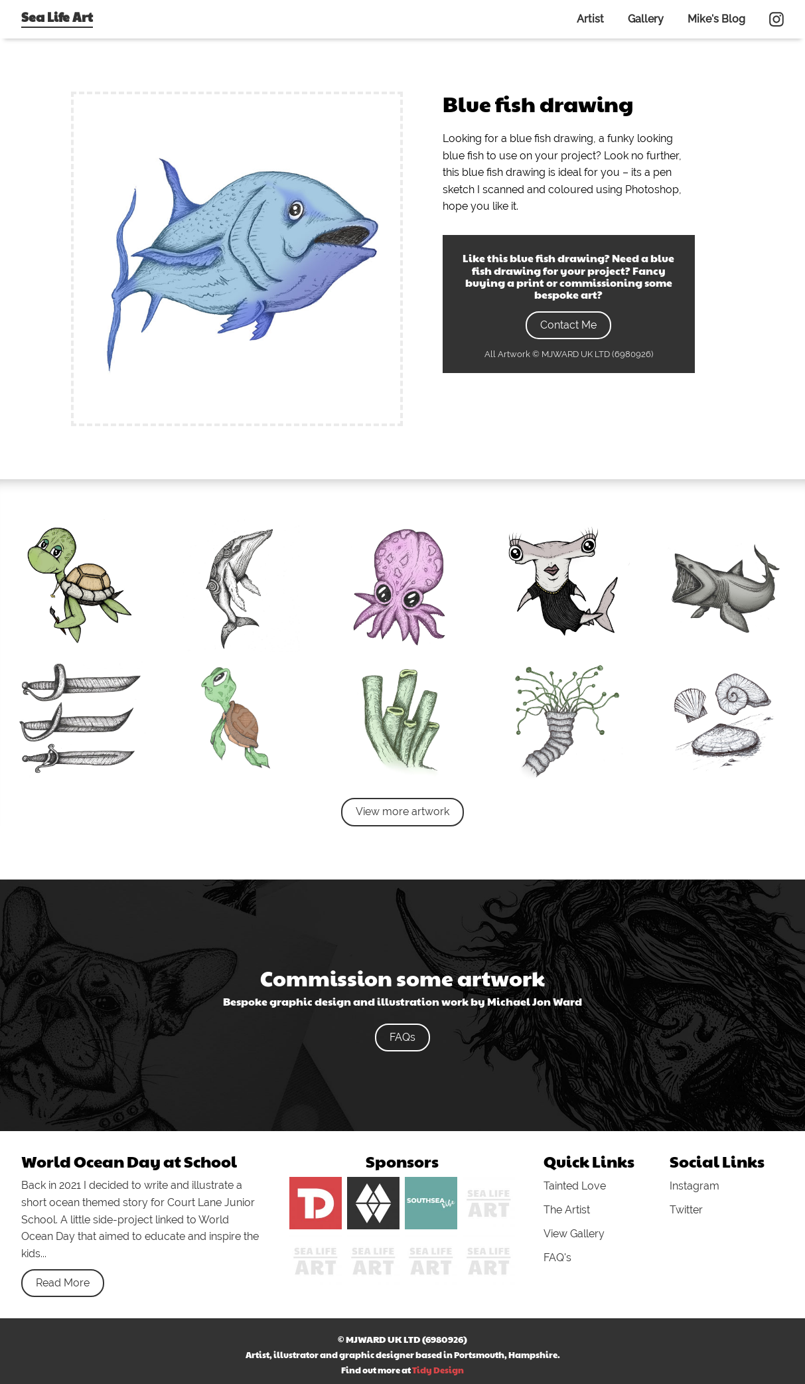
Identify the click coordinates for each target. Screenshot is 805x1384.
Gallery (646, 19)
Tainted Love (575, 1186)
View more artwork (402, 811)
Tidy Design (438, 1370)
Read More (63, 1282)
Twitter (686, 1209)
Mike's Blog (716, 19)
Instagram (694, 1186)
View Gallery (574, 1233)
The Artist (567, 1209)
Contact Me (568, 325)
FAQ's (557, 1257)
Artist (590, 19)
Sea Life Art (57, 16)
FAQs (402, 1037)
